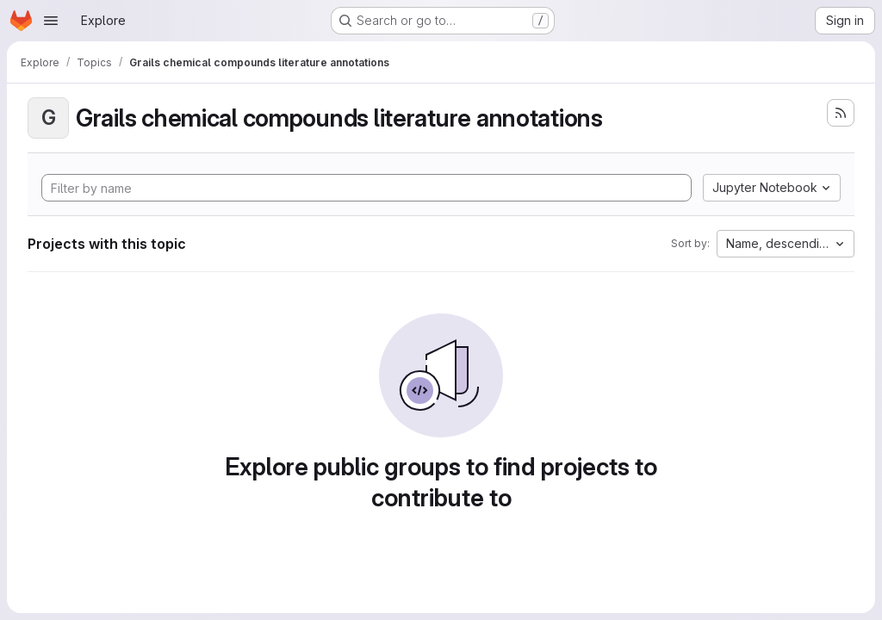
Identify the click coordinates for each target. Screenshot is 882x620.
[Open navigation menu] (51, 20)
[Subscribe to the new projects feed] (840, 113)
